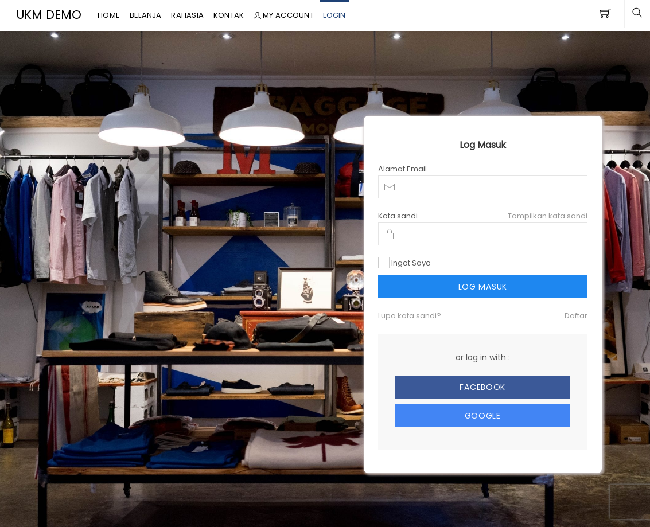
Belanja (146, 15)
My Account (284, 15)
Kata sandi (398, 215)
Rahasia (187, 15)
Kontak (228, 15)
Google (483, 415)
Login (334, 15)
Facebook (482, 387)
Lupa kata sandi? (409, 315)
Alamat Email (402, 168)
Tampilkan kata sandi (547, 215)
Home (109, 15)
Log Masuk (482, 286)
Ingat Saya (411, 262)
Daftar (576, 315)
